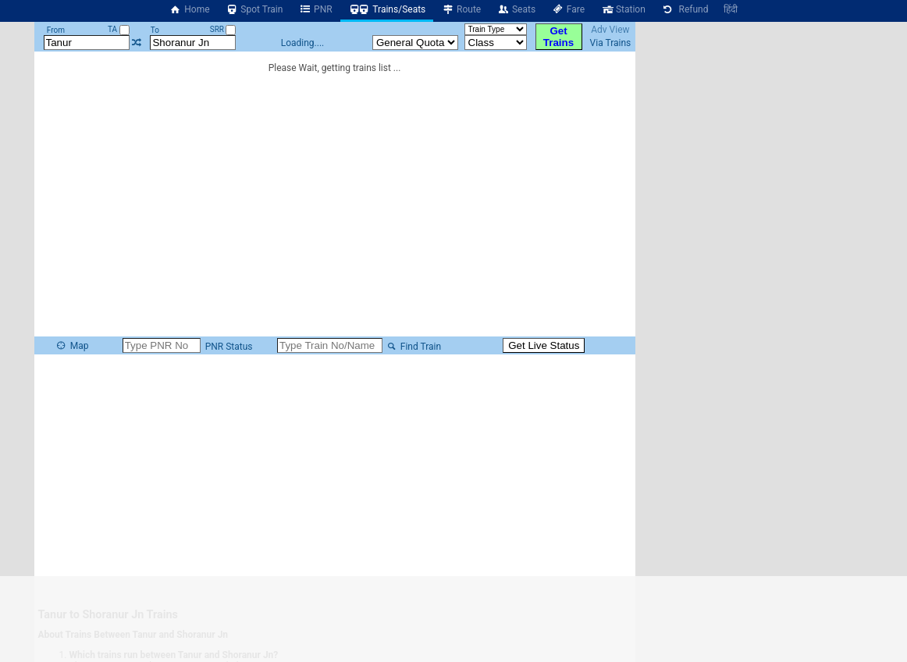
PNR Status (228, 346)
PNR (315, 9)
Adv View (610, 29)
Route (461, 9)
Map (72, 345)
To (155, 30)
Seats (515, 9)
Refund (685, 9)
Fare (568, 9)
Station (623, 9)
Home (189, 9)
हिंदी (731, 9)
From (56, 30)
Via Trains (610, 42)
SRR (223, 29)
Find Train (413, 346)
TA (119, 29)
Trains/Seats (387, 9)
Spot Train (254, 9)
